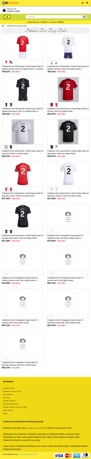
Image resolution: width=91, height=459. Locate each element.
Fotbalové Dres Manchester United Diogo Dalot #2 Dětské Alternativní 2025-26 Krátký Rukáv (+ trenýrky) (22, 111)
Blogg (5, 413)
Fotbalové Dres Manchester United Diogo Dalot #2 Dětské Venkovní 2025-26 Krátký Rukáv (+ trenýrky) (68, 69)
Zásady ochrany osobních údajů (15, 407)
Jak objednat (8, 394)
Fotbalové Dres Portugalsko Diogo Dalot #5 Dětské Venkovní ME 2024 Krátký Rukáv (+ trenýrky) (20, 280)
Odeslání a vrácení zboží (12, 391)
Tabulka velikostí (9, 401)
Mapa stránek (8, 410)
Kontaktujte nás (9, 388)
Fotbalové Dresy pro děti (36, 428)
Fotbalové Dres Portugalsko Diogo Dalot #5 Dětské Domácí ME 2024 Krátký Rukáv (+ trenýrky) (65, 238)
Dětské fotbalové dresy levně (28, 454)
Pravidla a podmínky (10, 404)
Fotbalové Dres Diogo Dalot (17, 26)
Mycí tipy (6, 397)
